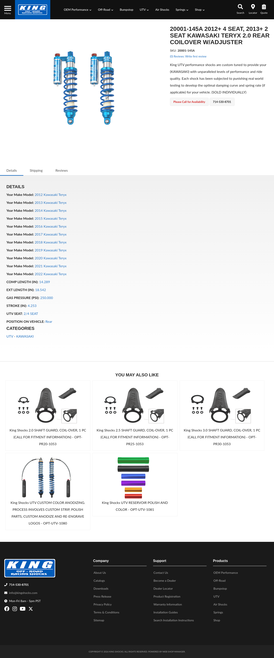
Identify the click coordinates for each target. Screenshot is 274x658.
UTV (9, 336)
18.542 (40, 290)
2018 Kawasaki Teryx (51, 242)
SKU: (173, 50)
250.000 (46, 298)
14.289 (44, 282)
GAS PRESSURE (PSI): (22, 298)
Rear (48, 321)
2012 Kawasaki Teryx (51, 194)
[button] (78, 9)
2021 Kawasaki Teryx (51, 266)
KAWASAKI (25, 336)
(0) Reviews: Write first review (188, 56)
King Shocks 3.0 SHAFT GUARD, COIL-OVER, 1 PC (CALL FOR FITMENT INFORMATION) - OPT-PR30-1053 (222, 437)
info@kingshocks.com (23, 593)
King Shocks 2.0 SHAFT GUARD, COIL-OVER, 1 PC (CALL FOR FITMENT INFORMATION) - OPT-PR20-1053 (48, 437)
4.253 (32, 305)
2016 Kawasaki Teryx (51, 226)
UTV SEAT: (14, 313)
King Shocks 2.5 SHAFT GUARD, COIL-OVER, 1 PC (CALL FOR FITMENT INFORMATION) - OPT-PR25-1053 (135, 437)
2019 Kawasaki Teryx (51, 250)
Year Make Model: (20, 194)
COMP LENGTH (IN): (22, 282)
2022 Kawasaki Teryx (51, 274)
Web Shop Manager (173, 651)
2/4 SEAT (31, 313)
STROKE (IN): (16, 305)
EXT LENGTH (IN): (20, 290)
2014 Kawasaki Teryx (51, 210)
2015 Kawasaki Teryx (51, 218)
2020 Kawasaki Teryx (51, 258)
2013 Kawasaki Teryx (51, 202)
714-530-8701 (19, 584)
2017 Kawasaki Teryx (51, 234)
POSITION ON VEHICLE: (25, 321)
